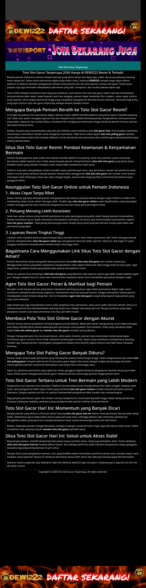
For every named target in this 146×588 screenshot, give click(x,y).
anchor (21, 465)
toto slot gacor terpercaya (41, 103)
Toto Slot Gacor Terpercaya (73, 67)
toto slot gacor (15, 222)
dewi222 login (79, 462)
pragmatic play (32, 462)
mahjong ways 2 (106, 462)
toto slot (54, 118)
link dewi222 (64, 462)
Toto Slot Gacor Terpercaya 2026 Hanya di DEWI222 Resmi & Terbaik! (73, 72)
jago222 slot (122, 462)
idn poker (12, 465)
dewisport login (49, 462)
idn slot (133, 462)
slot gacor (83, 201)
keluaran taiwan (15, 462)
